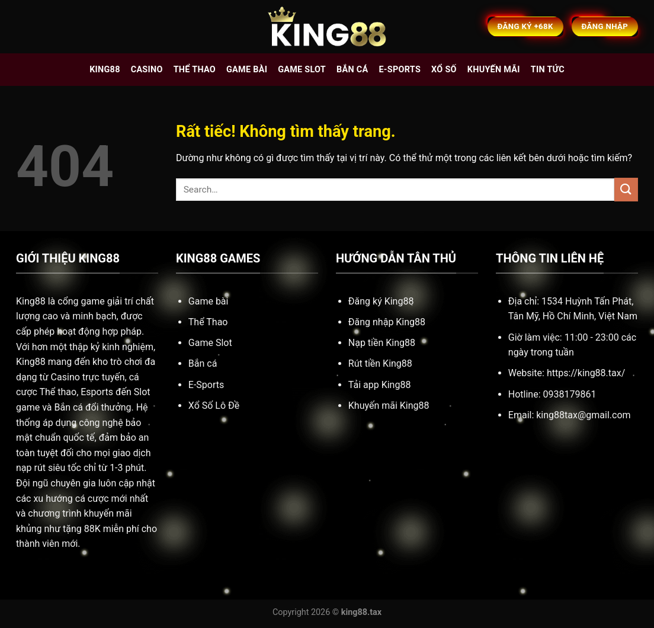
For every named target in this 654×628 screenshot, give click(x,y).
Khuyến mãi (493, 70)
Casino (147, 70)
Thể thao (195, 70)
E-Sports (206, 384)
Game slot (302, 70)
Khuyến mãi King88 (388, 405)
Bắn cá (352, 70)
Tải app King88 (379, 384)
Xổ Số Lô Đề (213, 405)
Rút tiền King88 (380, 363)
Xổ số (444, 70)
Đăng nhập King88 (386, 322)
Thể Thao (208, 322)
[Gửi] (626, 189)
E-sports (400, 70)
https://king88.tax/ (586, 373)
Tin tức (548, 70)
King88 (104, 70)
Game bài (246, 70)
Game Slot (210, 342)
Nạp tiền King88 (381, 342)
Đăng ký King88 (381, 301)
